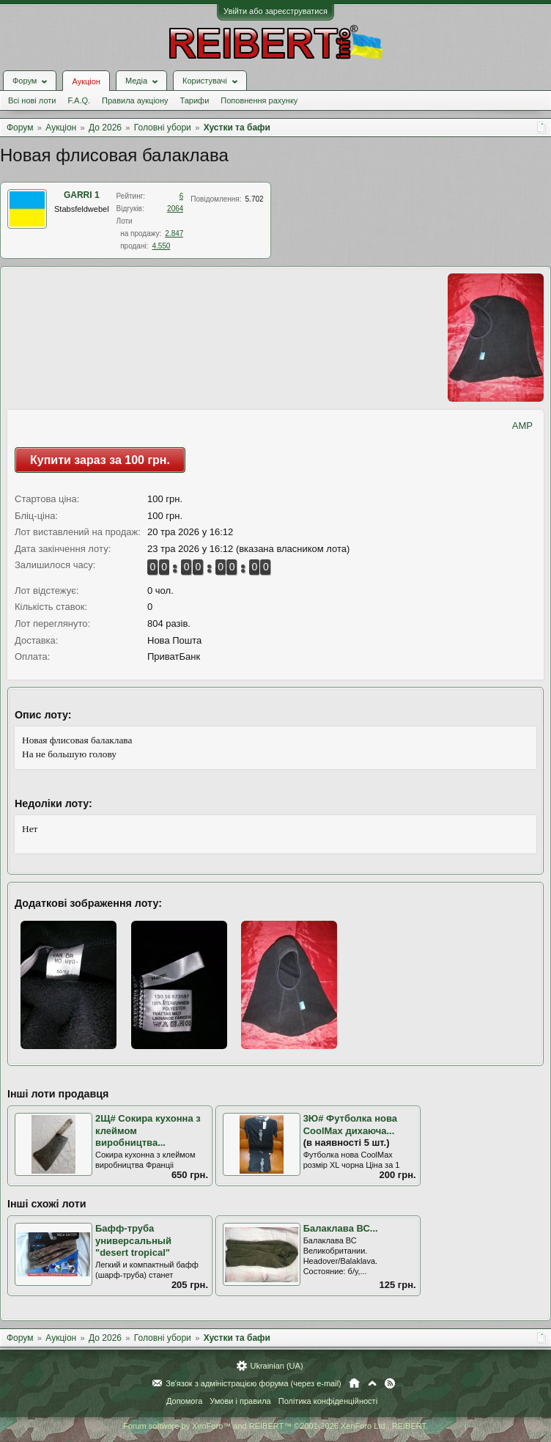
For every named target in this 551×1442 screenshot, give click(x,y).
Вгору (372, 1383)
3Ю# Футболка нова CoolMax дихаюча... (350, 1124)
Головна (354, 1383)
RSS (390, 1383)
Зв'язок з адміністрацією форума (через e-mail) (253, 1383)
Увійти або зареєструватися (275, 11)
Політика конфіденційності (327, 1401)
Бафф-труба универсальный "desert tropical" (133, 1240)
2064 (175, 209)
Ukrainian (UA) (276, 1365)
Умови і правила (240, 1401)
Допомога (184, 1401)
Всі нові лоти (32, 100)
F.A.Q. (78, 100)
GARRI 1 (82, 195)
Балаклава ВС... (340, 1228)
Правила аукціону (135, 100)
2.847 (174, 233)
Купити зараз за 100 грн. (100, 460)
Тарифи (195, 100)
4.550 (161, 246)
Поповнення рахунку (259, 100)
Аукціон (86, 81)
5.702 (254, 199)
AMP (522, 425)
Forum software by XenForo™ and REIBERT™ (275, 1425)
